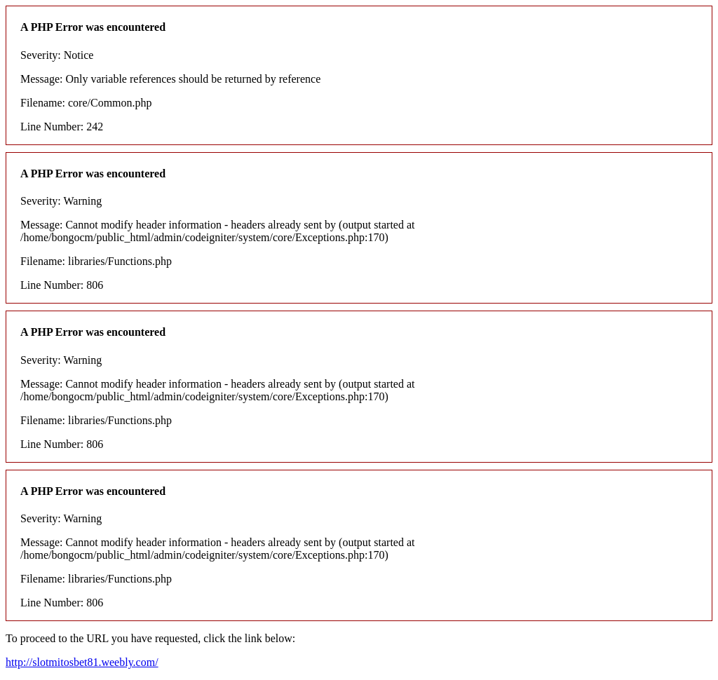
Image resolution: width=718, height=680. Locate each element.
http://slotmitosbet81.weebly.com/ (82, 662)
